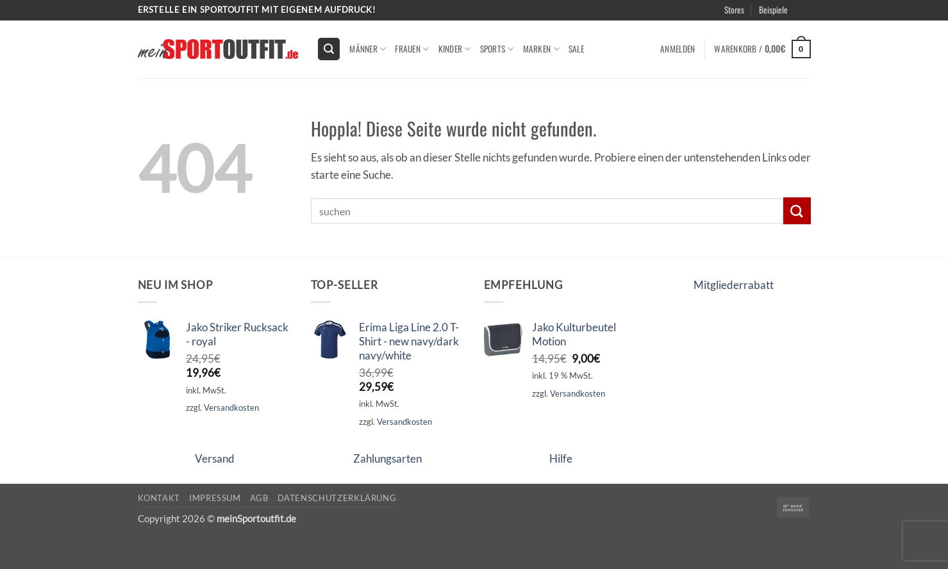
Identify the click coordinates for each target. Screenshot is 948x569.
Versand (215, 458)
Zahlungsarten (387, 458)
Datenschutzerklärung (337, 498)
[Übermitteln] (796, 210)
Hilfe (560, 458)
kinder (454, 48)
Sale (576, 48)
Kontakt (159, 498)
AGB (259, 498)
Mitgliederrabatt (734, 285)
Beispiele (773, 9)
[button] (329, 49)
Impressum (215, 498)
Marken (541, 48)
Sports (497, 48)
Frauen (412, 48)
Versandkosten (231, 407)
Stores (734, 9)
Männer (367, 48)
